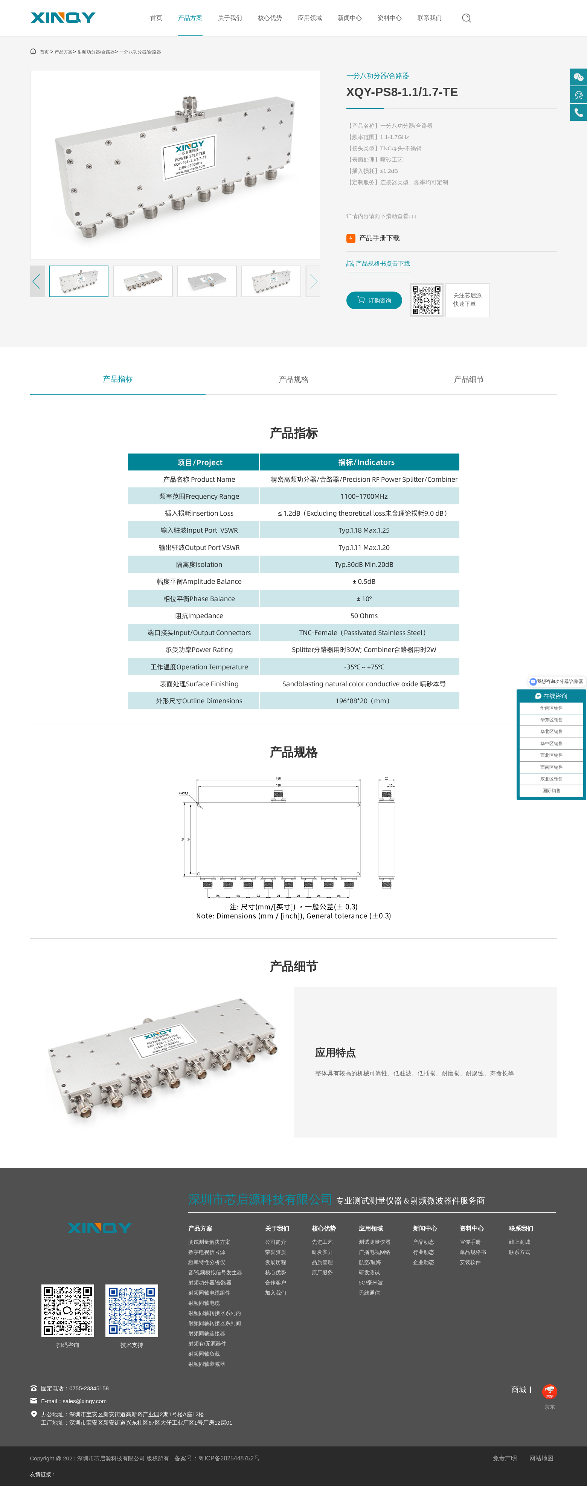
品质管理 (322, 1265)
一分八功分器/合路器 (140, 53)
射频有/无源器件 (207, 1346)
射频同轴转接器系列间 (214, 1326)
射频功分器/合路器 (96, 53)
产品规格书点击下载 (383, 264)
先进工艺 (322, 1245)
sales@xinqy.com (85, 1404)
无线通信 (369, 1295)
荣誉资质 (275, 1255)
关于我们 (229, 18)
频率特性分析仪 (206, 1265)
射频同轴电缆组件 (209, 1295)
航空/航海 (370, 1265)
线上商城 (519, 1245)
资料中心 (389, 18)
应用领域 (309, 18)
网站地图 (541, 1461)
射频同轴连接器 (206, 1336)
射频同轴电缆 (204, 1306)
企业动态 (423, 1265)
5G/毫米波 (371, 1285)
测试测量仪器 (374, 1245)
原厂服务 (322, 1275)
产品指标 (118, 381)
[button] (37, 282)
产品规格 (294, 381)
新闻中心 (349, 18)
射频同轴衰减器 (206, 1367)
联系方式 (519, 1255)
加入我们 (275, 1295)
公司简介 (275, 1245)
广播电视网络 (374, 1255)
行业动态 (423, 1255)
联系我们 (429, 18)
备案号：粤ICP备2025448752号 (217, 1461)
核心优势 (269, 18)
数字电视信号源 (206, 1255)
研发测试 (369, 1275)
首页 (155, 18)
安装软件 (470, 1265)
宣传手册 (470, 1245)
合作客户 (275, 1285)
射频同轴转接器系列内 (214, 1316)
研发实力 (322, 1255)
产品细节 (469, 381)
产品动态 (423, 1245)
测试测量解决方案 (209, 1245)
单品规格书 (473, 1255)
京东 (549, 1400)
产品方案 (189, 18)
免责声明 (505, 1461)
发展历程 (275, 1265)
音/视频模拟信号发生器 (215, 1275)
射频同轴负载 (204, 1356)
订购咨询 (375, 301)
